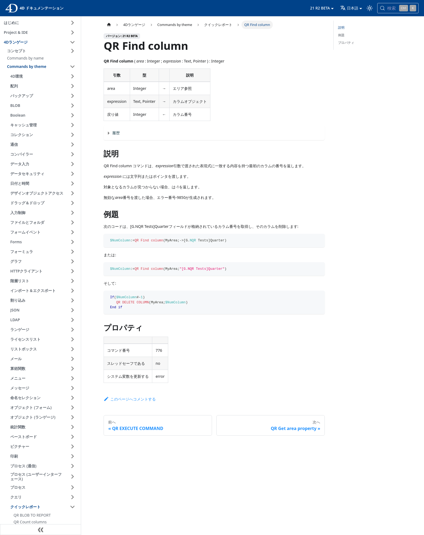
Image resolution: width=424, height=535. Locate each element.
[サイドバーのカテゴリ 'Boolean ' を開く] (72, 115)
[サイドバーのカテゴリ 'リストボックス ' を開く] (72, 349)
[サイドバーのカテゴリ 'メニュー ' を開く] (72, 378)
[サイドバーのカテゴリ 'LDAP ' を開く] (72, 320)
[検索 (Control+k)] (398, 8)
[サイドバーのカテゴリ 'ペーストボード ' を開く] (72, 436)
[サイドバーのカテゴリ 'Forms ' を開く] (72, 242)
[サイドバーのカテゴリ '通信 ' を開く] (72, 144)
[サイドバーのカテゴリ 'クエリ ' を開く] (72, 497)
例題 (341, 35)
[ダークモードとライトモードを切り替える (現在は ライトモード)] (369, 8)
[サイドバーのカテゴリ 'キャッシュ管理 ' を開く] (72, 125)
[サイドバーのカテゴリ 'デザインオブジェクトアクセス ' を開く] (72, 193)
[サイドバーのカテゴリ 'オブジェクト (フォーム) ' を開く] (72, 407)
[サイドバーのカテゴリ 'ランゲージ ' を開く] (72, 329)
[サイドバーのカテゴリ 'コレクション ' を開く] (72, 134)
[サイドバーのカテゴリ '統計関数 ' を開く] (72, 427)
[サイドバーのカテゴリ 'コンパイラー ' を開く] (72, 154)
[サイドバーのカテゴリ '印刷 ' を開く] (72, 456)
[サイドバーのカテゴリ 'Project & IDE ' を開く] (72, 32)
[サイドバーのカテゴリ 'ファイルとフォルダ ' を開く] (72, 222)
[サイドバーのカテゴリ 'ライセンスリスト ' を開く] (72, 339)
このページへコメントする (129, 399)
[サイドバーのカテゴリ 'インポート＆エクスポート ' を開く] (72, 290)
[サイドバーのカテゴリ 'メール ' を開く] (72, 359)
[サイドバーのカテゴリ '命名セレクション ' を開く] (72, 397)
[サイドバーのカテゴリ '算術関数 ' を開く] (72, 368)
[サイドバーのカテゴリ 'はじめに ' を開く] (72, 22)
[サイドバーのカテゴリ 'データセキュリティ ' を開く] (72, 173)
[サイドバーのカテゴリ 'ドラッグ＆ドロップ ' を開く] (72, 203)
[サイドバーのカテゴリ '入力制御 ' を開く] (72, 212)
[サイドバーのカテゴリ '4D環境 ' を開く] (72, 76)
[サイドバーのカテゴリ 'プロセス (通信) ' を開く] (72, 466)
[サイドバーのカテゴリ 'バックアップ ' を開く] (72, 95)
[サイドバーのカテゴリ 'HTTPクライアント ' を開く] (72, 271)
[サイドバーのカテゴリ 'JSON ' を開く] (72, 310)
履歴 (116, 132)
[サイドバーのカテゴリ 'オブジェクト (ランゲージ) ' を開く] (72, 417)
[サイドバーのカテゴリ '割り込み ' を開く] (72, 300)
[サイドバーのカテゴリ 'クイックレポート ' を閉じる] (72, 507)
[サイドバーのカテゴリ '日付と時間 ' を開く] (72, 183)
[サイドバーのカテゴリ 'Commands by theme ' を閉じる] (72, 66)
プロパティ (346, 42)
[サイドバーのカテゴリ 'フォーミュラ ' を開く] (72, 251)
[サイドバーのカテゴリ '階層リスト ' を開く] (72, 281)
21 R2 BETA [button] (320, 8)
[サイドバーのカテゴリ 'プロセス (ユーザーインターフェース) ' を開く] (72, 476)
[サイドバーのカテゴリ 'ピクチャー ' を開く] (72, 446)
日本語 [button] (349, 8)
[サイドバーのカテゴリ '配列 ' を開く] (72, 86)
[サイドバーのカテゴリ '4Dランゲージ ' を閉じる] (72, 42)
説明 (341, 27)
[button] (41, 51)
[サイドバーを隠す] (40, 529)
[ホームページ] (109, 25)
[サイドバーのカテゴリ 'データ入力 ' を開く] (72, 164)
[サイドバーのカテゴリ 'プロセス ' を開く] (72, 487)
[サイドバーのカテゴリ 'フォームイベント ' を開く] (72, 232)
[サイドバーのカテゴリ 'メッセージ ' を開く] (72, 388)
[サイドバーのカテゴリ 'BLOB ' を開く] (72, 105)
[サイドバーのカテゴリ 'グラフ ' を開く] (72, 261)
